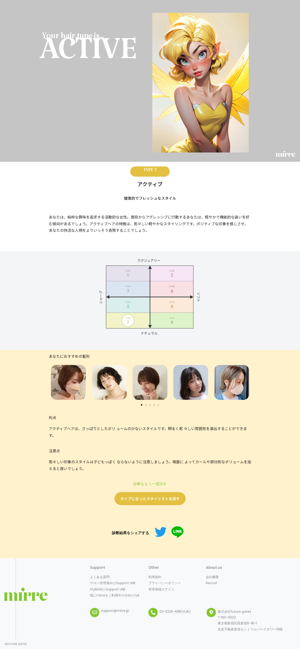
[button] (141, 405)
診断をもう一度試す (150, 484)
